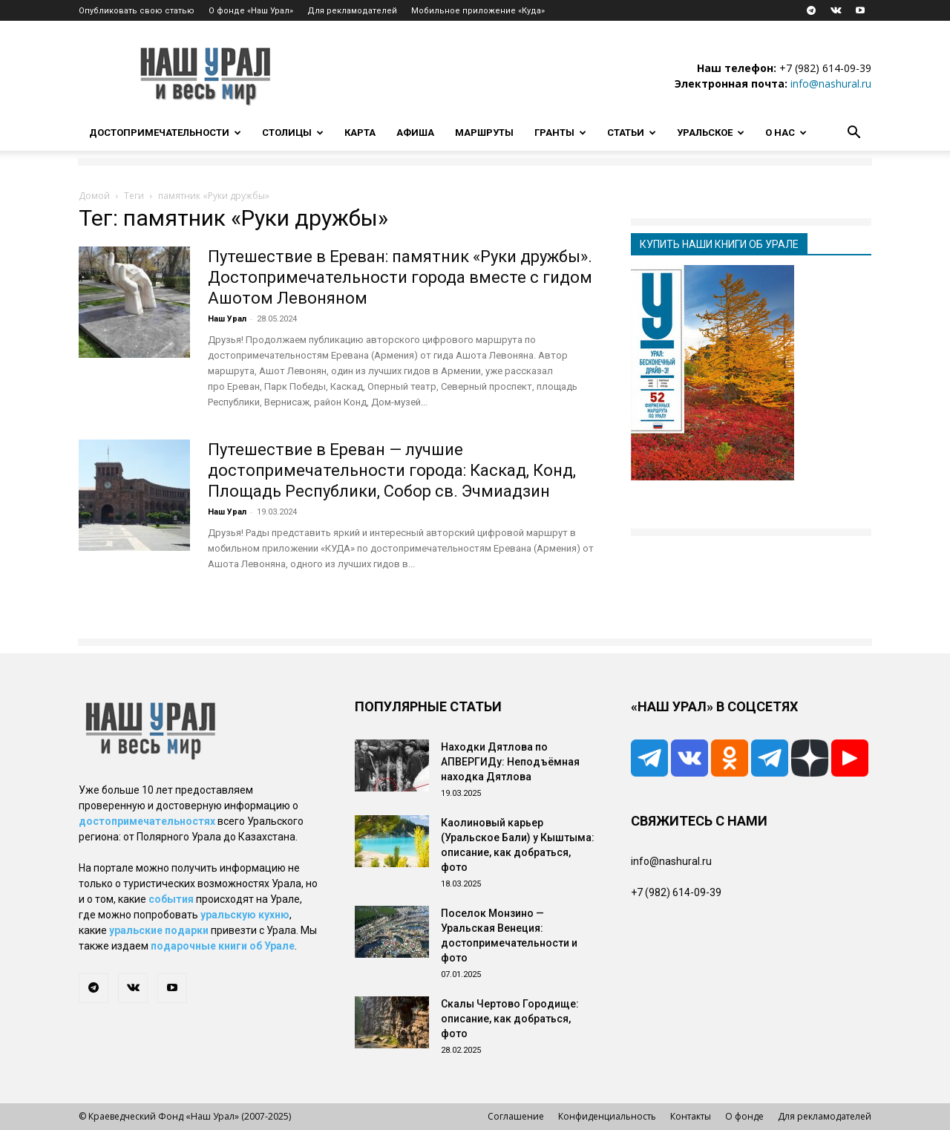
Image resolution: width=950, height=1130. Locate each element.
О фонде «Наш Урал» (251, 11)
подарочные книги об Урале (223, 946)
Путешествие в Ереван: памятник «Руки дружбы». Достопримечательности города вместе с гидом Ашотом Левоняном (400, 277)
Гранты (560, 132)
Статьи (631, 132)
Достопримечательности (165, 132)
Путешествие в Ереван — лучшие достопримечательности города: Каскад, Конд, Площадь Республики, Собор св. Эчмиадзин (392, 470)
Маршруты (484, 132)
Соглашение (516, 1116)
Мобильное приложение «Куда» (478, 11)
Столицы (293, 132)
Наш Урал (227, 319)
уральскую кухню (244, 915)
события (171, 899)
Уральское (710, 132)
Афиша (415, 132)
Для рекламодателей (352, 11)
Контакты (690, 1116)
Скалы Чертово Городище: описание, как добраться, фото (510, 1018)
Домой (94, 195)
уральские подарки (159, 930)
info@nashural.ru (830, 83)
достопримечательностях (147, 821)
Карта (360, 132)
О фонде (744, 1116)
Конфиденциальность (607, 1116)
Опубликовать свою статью (136, 11)
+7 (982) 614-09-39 (825, 68)
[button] (853, 134)
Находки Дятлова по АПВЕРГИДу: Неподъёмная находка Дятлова (510, 762)
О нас (786, 132)
